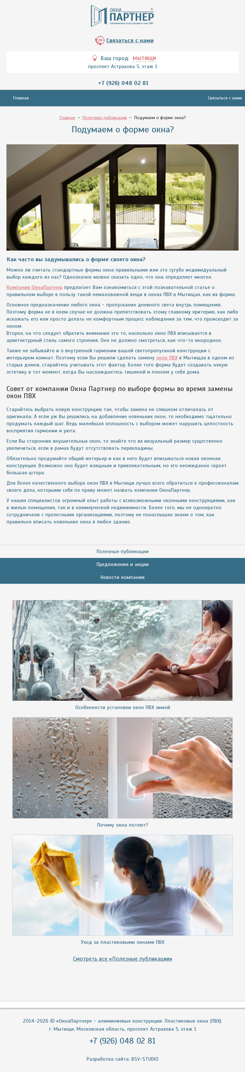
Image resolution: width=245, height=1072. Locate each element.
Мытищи (144, 58)
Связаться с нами (130, 40)
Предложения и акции (123, 564)
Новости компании (122, 577)
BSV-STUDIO (144, 1059)
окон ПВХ (167, 358)
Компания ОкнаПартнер (34, 287)
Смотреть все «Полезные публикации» (122, 958)
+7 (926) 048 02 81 (123, 83)
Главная (21, 98)
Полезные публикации (104, 117)
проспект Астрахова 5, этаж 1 (122, 66)
